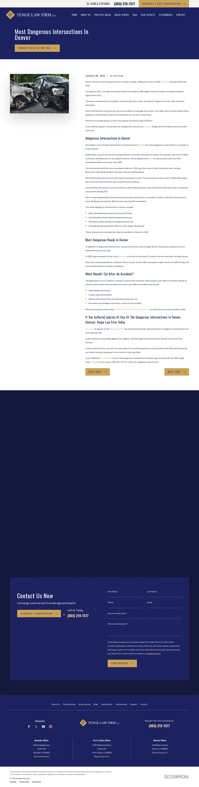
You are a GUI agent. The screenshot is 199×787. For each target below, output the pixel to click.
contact (147, 126)
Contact (143, 505)
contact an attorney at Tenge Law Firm (132, 309)
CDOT (140, 145)
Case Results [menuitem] (148, 14)
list (151, 158)
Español (133, 505)
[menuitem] (13, 582)
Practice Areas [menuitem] (102, 14)
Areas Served (85, 505)
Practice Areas (69, 505)
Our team (89, 329)
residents (165, 81)
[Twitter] (36, 527)
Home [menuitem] (74, 14)
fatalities (122, 256)
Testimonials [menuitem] (166, 14)
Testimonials (121, 505)
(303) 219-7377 (124, 3)
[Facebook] (28, 527)
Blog (95, 505)
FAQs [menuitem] (135, 14)
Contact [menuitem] (180, 14)
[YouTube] (43, 527)
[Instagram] (50, 527)
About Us (56, 505)
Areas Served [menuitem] (122, 14)
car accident (105, 358)
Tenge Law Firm (117, 329)
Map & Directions (41, 557)
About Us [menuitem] (86, 14)
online (93, 362)
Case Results (106, 505)
